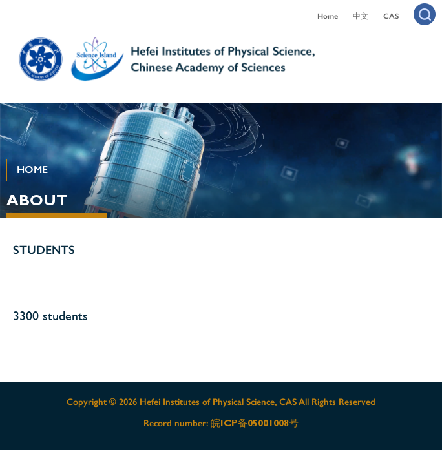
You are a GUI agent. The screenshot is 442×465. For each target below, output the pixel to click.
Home (327, 16)
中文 (360, 16)
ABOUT (37, 200)
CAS (391, 16)
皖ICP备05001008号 (255, 423)
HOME (32, 169)
